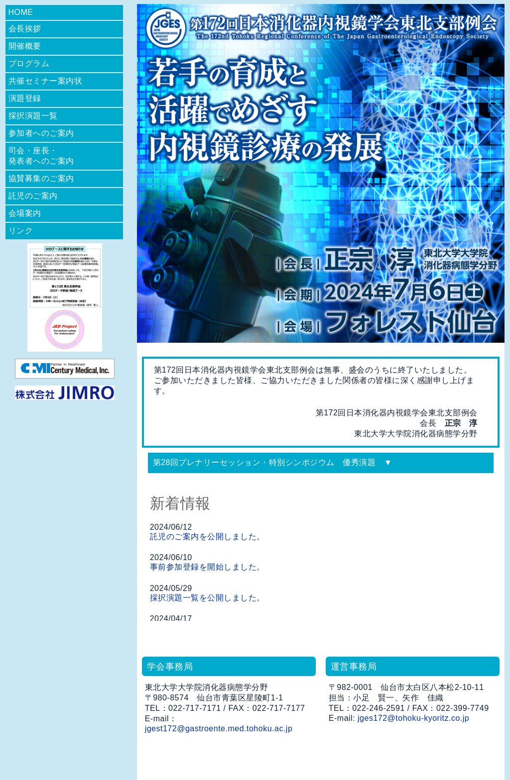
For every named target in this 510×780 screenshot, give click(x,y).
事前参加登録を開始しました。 (207, 567)
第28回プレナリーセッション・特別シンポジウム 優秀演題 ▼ (272, 462)
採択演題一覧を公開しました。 (207, 597)
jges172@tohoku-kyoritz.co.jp (413, 718)
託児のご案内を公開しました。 (207, 536)
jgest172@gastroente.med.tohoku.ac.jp (219, 728)
